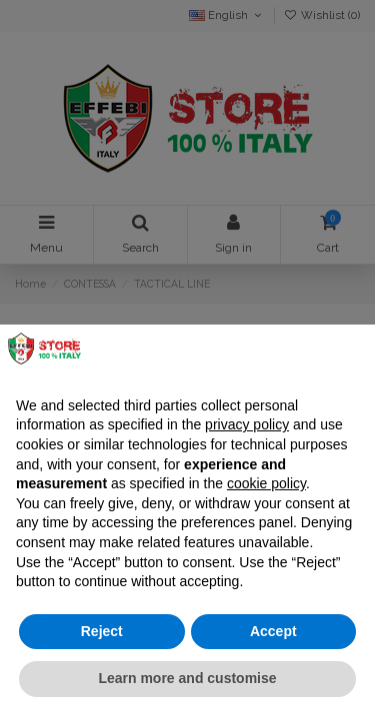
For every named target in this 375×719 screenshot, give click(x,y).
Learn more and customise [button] (187, 678)
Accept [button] (273, 631)
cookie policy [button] (266, 483)
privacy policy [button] (247, 424)
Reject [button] (102, 631)
